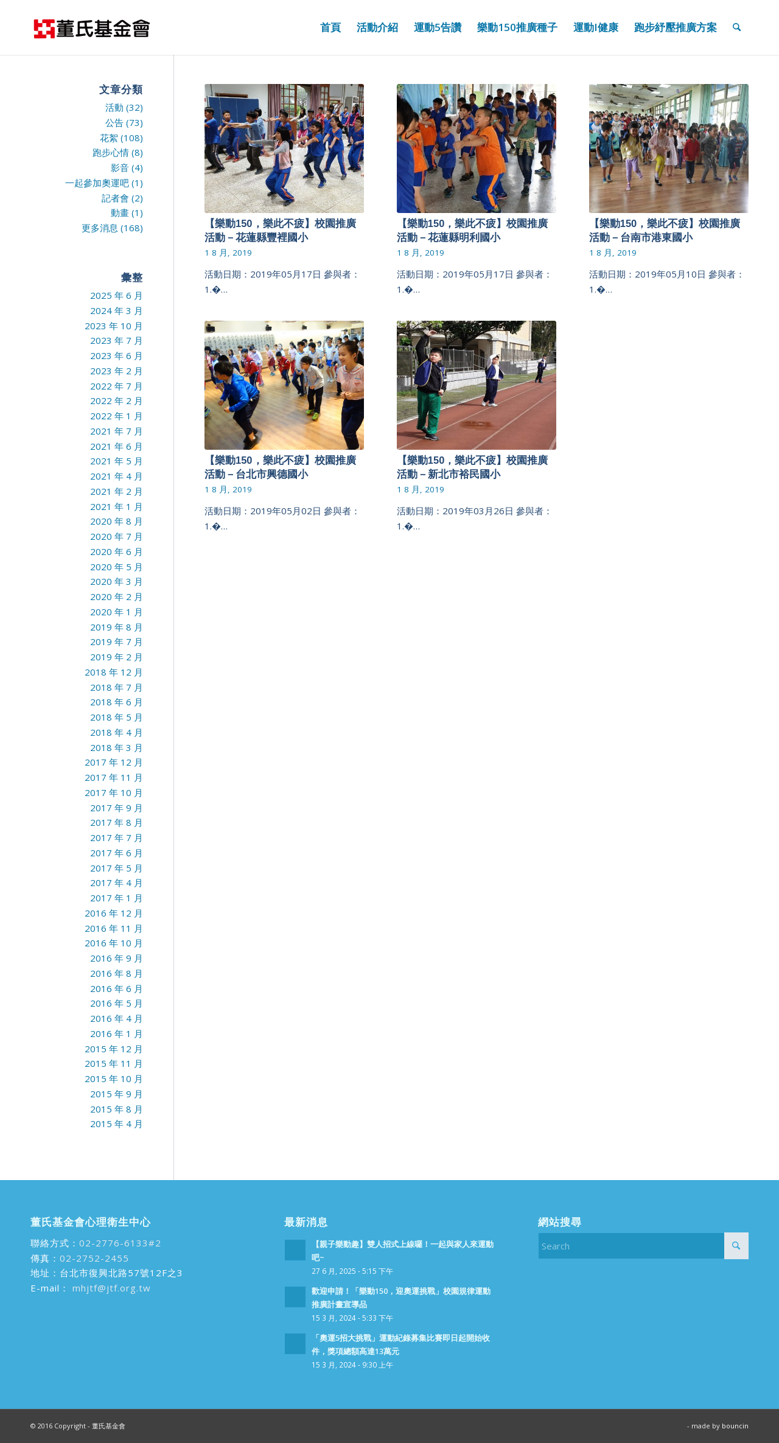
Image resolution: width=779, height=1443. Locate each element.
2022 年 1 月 (116, 416)
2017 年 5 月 (116, 868)
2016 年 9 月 (116, 958)
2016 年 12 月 (114, 913)
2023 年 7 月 (116, 340)
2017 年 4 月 (116, 882)
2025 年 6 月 (116, 295)
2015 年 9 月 (116, 1094)
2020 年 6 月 (116, 551)
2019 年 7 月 (116, 641)
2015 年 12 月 (114, 1049)
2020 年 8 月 (116, 521)
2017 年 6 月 (116, 853)
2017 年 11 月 (114, 777)
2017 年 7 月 (116, 837)
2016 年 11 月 (114, 928)
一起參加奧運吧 (97, 182)
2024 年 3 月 (116, 310)
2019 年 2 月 (116, 657)
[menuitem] (330, 27)
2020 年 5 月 (116, 567)
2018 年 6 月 (116, 702)
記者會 (115, 198)
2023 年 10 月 (114, 326)
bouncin (735, 1425)
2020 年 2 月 (116, 596)
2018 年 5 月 (116, 717)
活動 (114, 107)
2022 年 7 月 (116, 386)
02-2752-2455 (94, 1258)
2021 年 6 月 (116, 446)
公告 (114, 122)
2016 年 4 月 (116, 1018)
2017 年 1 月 (116, 898)
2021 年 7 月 (116, 431)
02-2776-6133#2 (120, 1243)
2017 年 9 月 (116, 808)
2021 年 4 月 (116, 476)
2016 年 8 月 (116, 973)
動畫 (120, 212)
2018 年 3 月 (116, 747)
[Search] (737, 27)
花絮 (109, 137)
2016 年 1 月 (116, 1033)
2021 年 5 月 (116, 461)
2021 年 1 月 (116, 506)
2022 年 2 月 (116, 400)
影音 (120, 167)
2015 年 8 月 (116, 1109)
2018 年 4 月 (116, 732)
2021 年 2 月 (116, 491)
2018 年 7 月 (116, 687)
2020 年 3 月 (116, 581)
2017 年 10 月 (114, 792)
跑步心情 (111, 152)
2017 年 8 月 (116, 822)
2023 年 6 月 (116, 355)
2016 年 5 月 (116, 1003)
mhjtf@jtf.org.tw (110, 1288)
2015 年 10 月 (114, 1078)
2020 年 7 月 (116, 536)
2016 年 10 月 (114, 943)
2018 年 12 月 (114, 672)
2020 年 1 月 (116, 612)
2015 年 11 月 (114, 1063)
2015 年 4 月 (116, 1123)
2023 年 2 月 (116, 371)
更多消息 (100, 228)
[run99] (91, 27)
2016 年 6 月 (116, 988)
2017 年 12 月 (114, 762)
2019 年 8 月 (116, 627)
